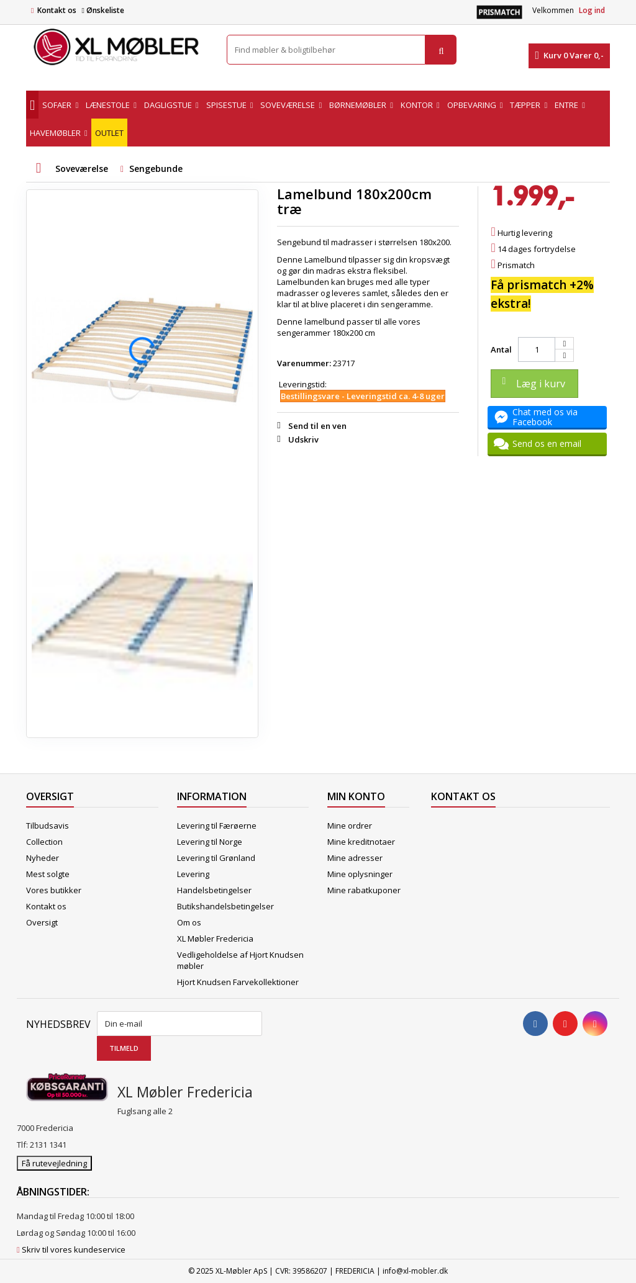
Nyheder (42, 857)
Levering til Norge (209, 841)
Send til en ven (317, 425)
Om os (189, 922)
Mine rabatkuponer (364, 890)
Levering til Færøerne (217, 825)
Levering (193, 874)
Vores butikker (53, 890)
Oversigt (42, 922)
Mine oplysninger (360, 874)
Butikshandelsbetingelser (225, 906)
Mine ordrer (349, 825)
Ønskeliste (102, 10)
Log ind (592, 10)
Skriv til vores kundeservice (73, 1249)
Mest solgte (48, 874)
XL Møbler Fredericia (215, 938)
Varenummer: (304, 363)
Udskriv (303, 439)
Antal (501, 349)
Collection (44, 841)
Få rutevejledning (54, 1163)
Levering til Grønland (216, 857)
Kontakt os (56, 10)
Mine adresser (355, 857)
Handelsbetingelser (214, 890)
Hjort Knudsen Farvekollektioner (238, 982)
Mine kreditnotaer (361, 841)
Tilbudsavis (47, 825)
